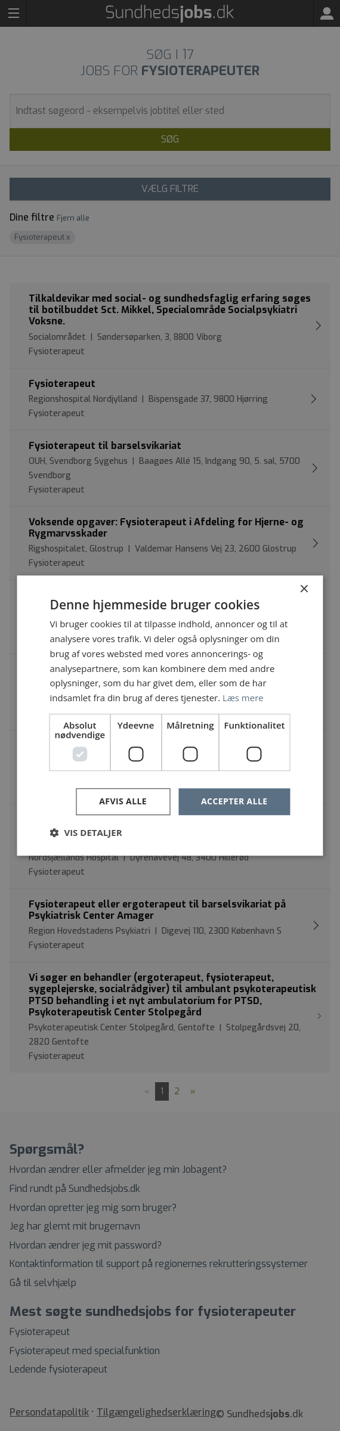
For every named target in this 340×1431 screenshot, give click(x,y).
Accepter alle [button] (234, 801)
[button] (86, 832)
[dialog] (170, 715)
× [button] (303, 589)
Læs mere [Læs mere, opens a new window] (243, 698)
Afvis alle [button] (123, 801)
